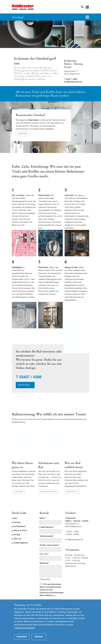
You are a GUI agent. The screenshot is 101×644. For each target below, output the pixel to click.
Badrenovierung (48, 492)
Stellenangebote (20, 543)
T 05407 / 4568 (70, 79)
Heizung (16, 522)
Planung (18, 492)
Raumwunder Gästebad (30, 115)
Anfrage (16, 535)
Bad (15, 518)
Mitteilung (44, 563)
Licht (25, 166)
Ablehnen (39, 640)
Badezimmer (75, 171)
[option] (50, 34)
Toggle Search (82, 7)
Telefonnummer (46, 536)
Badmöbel (22, 133)
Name (42, 518)
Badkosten (72, 492)
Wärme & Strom (20, 531)
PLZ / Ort (44, 554)
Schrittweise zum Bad (48, 465)
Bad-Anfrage (24, 385)
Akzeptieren (22, 640)
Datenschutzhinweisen (25, 631)
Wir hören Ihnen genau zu (22, 465)
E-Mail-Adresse (46, 527)
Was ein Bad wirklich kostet (74, 465)
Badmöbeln (33, 120)
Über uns (17, 539)
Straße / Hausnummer (49, 545)
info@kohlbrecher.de (73, 82)
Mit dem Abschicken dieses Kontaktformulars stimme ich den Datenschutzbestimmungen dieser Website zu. (50, 590)
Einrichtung (39, 166)
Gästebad (17, 17)
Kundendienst (19, 527)
